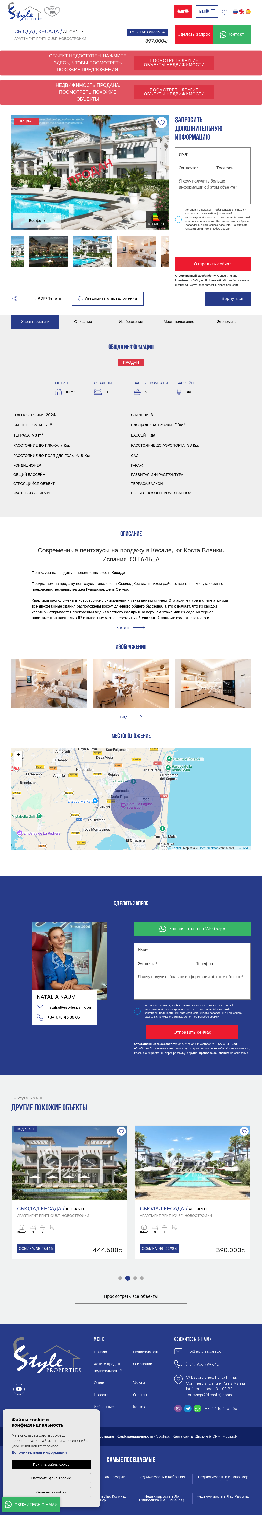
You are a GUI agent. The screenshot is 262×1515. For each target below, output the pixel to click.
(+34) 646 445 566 (220, 1408)
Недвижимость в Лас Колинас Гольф (100, 1498)
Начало (100, 1352)
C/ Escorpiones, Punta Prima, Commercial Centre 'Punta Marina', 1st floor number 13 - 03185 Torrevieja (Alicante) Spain (216, 1386)
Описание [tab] (83, 321)
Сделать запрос (194, 34)
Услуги (139, 1383)
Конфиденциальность (135, 1437)
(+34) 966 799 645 (202, 1364)
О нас (99, 1383)
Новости (101, 1395)
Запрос (183, 11)
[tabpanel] (69, 1192)
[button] (14, 299)
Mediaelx (230, 1437)
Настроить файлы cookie (51, 1478)
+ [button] (18, 755)
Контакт (140, 1407)
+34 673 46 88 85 (58, 1017)
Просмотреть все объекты (131, 1296)
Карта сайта (183, 1437)
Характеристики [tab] (35, 321)
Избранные (104, 1407)
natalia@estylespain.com (64, 1007)
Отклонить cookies (51, 1492)
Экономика (226, 321)
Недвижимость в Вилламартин (100, 1477)
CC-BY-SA (242, 848)
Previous (16, 172)
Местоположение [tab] (178, 321)
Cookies (163, 1437)
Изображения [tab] (131, 321)
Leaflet (176, 848)
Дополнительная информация (39, 1452)
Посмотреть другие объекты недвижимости (174, 62)
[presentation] (202, 244)
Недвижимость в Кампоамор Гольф (223, 1479)
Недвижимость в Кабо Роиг (162, 1477)
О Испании (142, 1364)
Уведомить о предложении (107, 298)
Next (164, 172)
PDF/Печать (46, 298)
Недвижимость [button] (146, 1352)
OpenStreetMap (209, 848)
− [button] (18, 763)
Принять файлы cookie (51, 1464)
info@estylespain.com (205, 1351)
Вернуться (228, 298)
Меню (207, 11)
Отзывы (140, 1395)
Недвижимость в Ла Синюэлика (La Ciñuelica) (161, 1498)
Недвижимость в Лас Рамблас (223, 1497)
